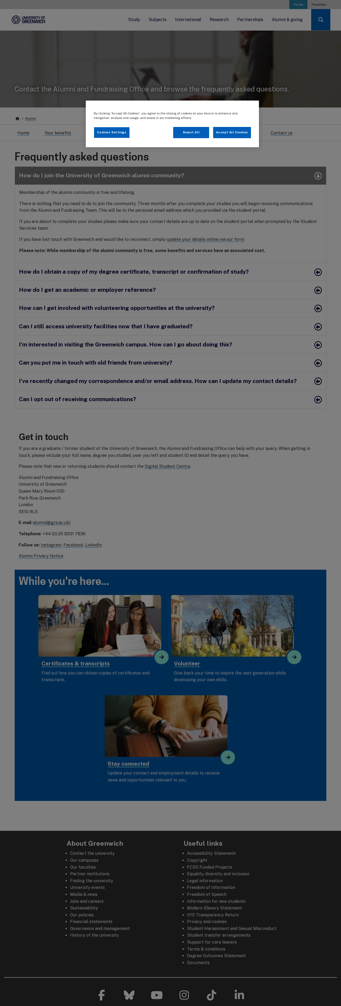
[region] (172, 124)
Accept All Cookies (232, 132)
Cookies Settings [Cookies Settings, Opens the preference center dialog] (111, 132)
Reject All (191, 132)
